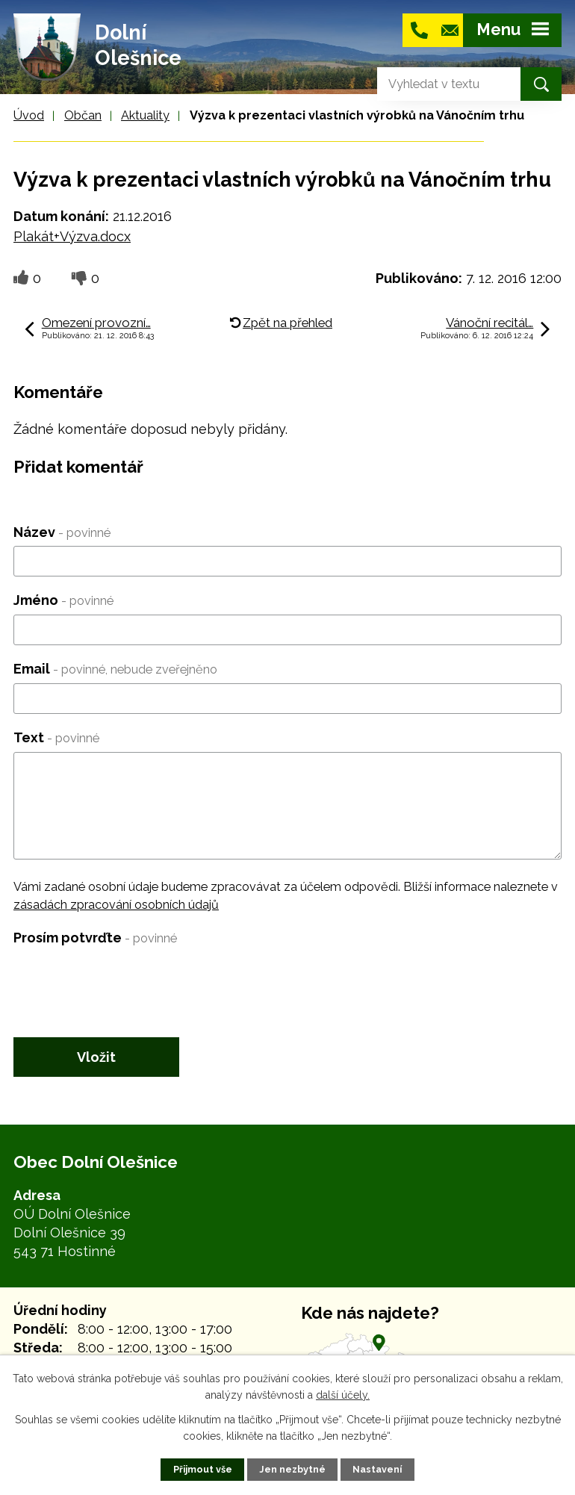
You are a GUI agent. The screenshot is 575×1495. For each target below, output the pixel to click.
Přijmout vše (202, 1469)
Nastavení (377, 1469)
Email (115, 669)
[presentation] (126, 981)
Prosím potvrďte (95, 937)
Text (56, 737)
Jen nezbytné (292, 1469)
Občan (83, 115)
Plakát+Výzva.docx (72, 236)
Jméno (63, 600)
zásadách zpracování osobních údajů (116, 905)
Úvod (28, 115)
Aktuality (145, 115)
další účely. (343, 1395)
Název (62, 532)
